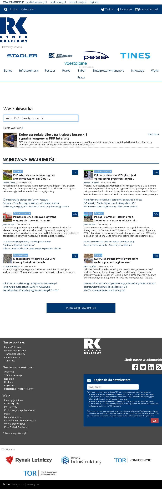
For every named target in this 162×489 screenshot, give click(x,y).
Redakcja (9, 378)
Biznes (7, 70)
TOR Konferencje (13, 375)
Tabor (82, 70)
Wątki (155, 70)
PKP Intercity (10, 406)
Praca (81, 77)
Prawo (66, 70)
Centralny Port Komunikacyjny (20, 420)
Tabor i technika (103, 171)
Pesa (7, 413)
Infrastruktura (28, 70)
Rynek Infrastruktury (15, 350)
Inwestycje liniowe (13, 400)
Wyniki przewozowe (14, 423)
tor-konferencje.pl (78, 2)
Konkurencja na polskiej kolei (19, 410)
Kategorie (27, 9)
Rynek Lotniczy (12, 357)
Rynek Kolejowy (12, 347)
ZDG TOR (9, 372)
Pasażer (50, 70)
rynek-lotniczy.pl (58, 2)
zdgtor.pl (94, 2)
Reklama (8, 382)
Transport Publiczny (14, 353)
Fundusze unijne (13, 416)
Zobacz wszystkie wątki (15, 433)
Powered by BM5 (33, 484)
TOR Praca (9, 360)
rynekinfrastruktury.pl (36, 2)
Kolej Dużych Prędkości (16, 427)
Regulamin (9, 385)
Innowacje (137, 70)
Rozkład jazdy (11, 403)
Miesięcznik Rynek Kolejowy (18, 388)
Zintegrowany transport (108, 70)
